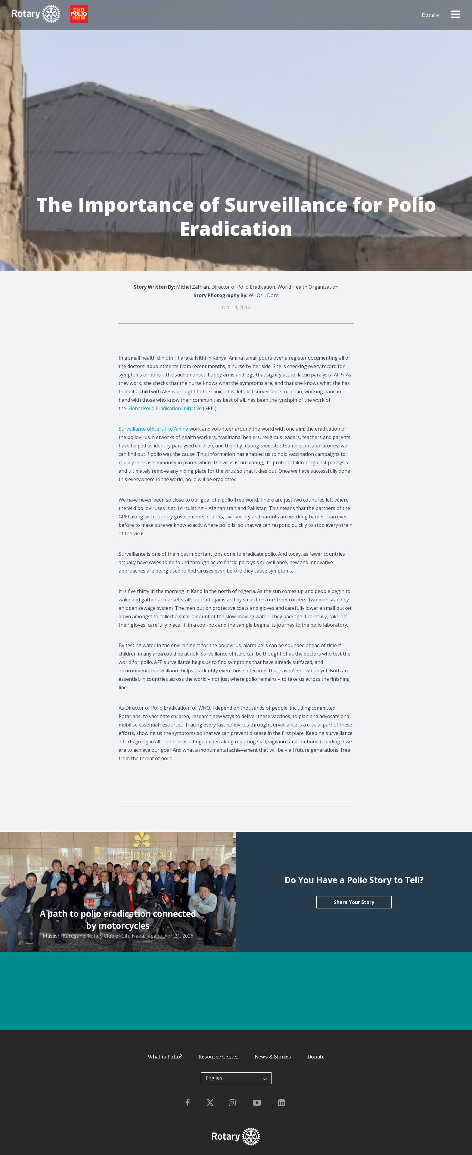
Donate (430, 15)
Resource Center (218, 1057)
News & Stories (273, 1057)
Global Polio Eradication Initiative (164, 408)
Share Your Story (354, 902)
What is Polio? (165, 1057)
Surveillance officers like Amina (153, 428)
